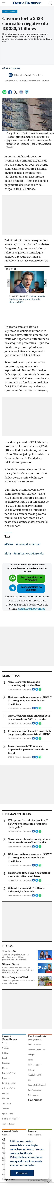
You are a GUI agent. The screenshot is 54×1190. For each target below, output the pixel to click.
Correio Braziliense (9, 1038)
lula (8, 553)
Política (5, 1053)
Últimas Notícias (34, 1065)
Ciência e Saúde (8, 1088)
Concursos (35, 1100)
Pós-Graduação (34, 1090)
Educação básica (34, 1039)
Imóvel (32, 1131)
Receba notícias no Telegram (31, 588)
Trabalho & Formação (36, 1050)
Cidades (5, 1048)
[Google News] (21, 93)
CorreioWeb (10, 1131)
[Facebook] (10, 93)
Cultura (31, 1070)
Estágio (31, 1055)
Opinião (5, 1093)
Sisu (29, 1080)
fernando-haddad (29, 544)
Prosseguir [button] (22, 1172)
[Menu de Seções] (4, 3)
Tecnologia (6, 1103)
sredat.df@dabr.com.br (31, 608)
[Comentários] (27, 93)
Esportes (5, 1078)
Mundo (5, 1068)
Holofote (5, 1098)
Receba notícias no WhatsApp (31, 579)
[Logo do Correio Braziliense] (27, 3)
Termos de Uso (8, 1124)
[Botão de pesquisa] (50, 3)
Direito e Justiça (8, 1083)
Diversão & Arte (8, 1073)
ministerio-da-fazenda (29, 553)
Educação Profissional (37, 1085)
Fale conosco (33, 1095)
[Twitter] (16, 93)
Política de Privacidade (11, 1119)
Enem (30, 1060)
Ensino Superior (34, 1044)
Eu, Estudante (37, 1036)
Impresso (8, 1179)
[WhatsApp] (4, 93)
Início (5, 68)
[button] (36, 1165)
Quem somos (7, 1114)
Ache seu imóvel (34, 1135)
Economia (15, 68)
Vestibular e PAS (34, 1075)
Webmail (5, 1135)
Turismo (5, 1108)
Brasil (10, 544)
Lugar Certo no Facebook (38, 1180)
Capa (4, 1043)
